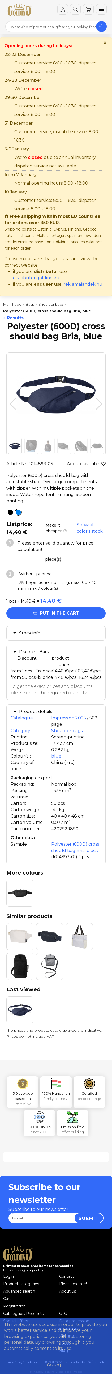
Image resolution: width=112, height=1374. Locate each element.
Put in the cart (56, 613)
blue (56, 756)
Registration (14, 1306)
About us (67, 1291)
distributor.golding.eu (36, 277)
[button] (99, 404)
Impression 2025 (68, 717)
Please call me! (73, 1283)
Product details (35, 711)
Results (13, 317)
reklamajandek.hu (82, 284)
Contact (66, 1276)
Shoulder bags (67, 730)
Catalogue (22, 717)
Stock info (29, 633)
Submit (89, 1218)
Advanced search (19, 1291)
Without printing (35, 574)
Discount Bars (34, 651)
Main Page (12, 304)
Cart (7, 1298)
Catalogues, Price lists (23, 1313)
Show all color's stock (90, 528)
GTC (63, 1313)
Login (8, 1276)
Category (20, 730)
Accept (56, 1364)
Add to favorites (86, 463)
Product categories (21, 1283)
